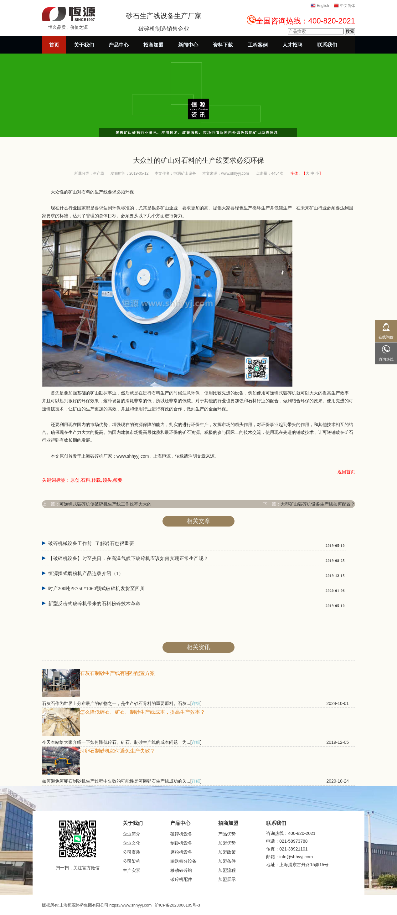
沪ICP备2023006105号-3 (177, 905)
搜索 (350, 31)
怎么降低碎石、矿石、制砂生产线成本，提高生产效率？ (142, 712)
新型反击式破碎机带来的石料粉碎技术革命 (94, 603)
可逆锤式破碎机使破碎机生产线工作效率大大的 (105, 503)
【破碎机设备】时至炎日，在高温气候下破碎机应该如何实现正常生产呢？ (128, 558)
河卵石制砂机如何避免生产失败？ (117, 750)
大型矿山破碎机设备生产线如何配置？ (318, 503)
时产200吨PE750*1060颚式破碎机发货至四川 (96, 588)
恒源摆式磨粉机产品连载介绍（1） (86, 573)
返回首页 (346, 471)
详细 (196, 703)
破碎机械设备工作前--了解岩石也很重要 (91, 543)
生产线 (98, 173)
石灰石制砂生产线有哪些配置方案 (117, 673)
